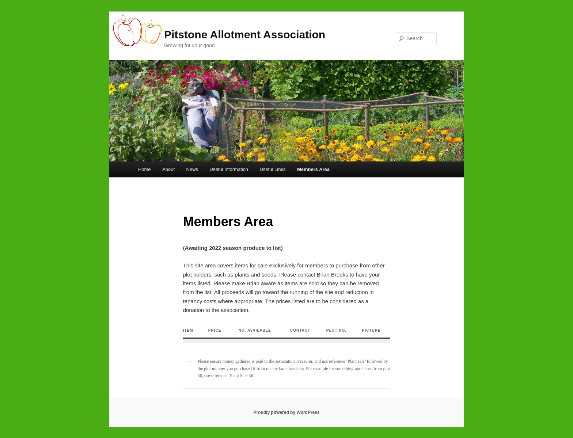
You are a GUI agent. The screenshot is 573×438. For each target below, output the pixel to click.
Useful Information (229, 169)
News (192, 169)
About (168, 169)
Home (144, 169)
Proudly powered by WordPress (286, 412)
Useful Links (273, 169)
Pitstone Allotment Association (244, 34)
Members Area (313, 169)
